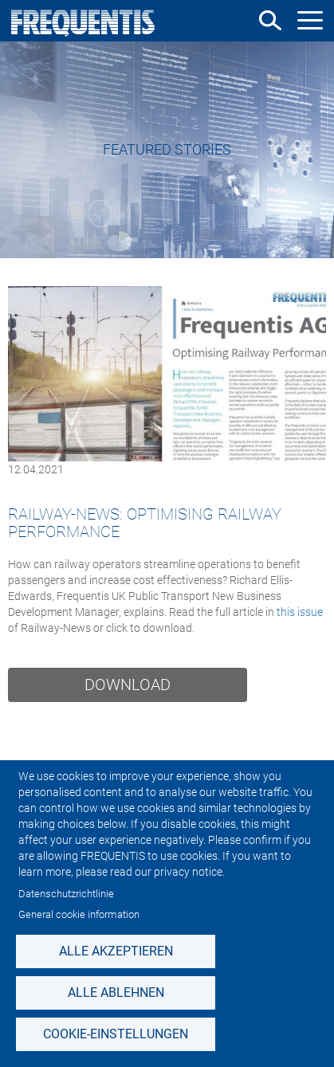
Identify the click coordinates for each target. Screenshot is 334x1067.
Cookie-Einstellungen (115, 1034)
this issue (300, 612)
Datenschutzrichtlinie (66, 894)
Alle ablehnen (116, 992)
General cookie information (78, 914)
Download (127, 684)
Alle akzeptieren (116, 951)
